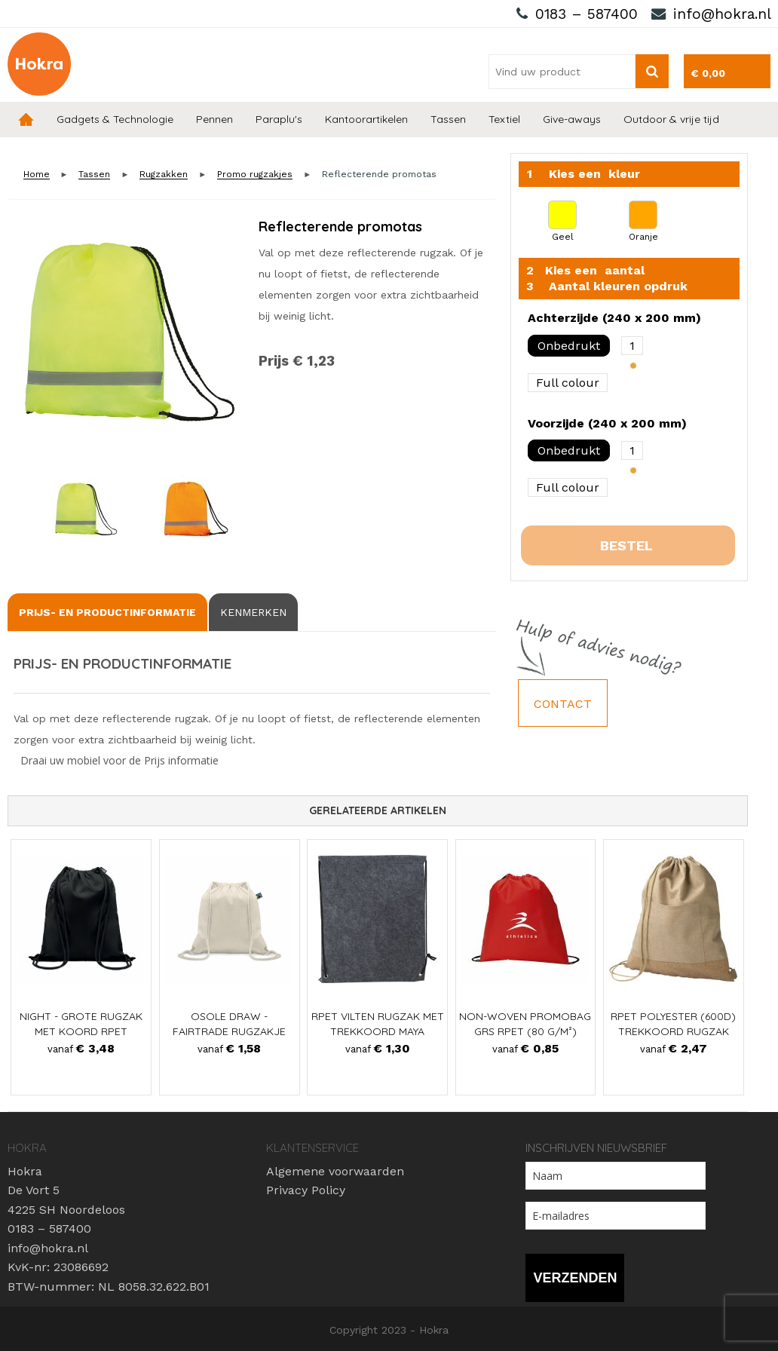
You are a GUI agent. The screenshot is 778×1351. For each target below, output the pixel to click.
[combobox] (562, 71)
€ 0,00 (708, 73)
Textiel (504, 119)
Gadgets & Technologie (115, 119)
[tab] (107, 612)
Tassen (448, 119)
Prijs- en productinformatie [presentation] (107, 612)
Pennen (214, 119)
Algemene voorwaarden (335, 1171)
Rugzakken (163, 174)
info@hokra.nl (722, 14)
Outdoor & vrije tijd (671, 119)
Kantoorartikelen (366, 119)
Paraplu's (279, 119)
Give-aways (572, 119)
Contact (563, 704)
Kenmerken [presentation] (253, 612)
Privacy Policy (305, 1190)
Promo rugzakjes (255, 174)
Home (26, 119)
